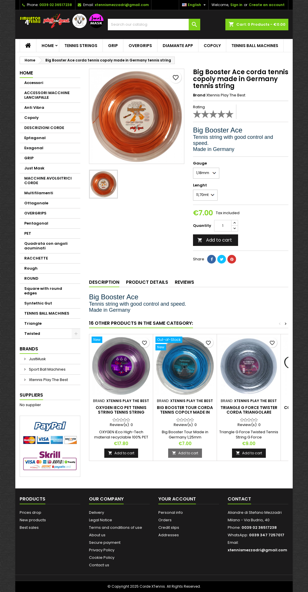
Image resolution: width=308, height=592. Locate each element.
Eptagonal (35, 138)
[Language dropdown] (194, 5)
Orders (165, 520)
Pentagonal (36, 223)
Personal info (170, 512)
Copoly (212, 45)
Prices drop (30, 512)
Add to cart (214, 240)
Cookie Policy (101, 557)
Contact (239, 499)
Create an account (267, 4)
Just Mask (34, 168)
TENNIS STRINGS (80, 45)
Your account (177, 499)
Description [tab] (104, 282)
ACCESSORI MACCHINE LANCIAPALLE (47, 95)
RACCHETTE (36, 258)
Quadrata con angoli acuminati (46, 246)
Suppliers (31, 395)
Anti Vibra (34, 107)
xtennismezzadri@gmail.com (122, 4)
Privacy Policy (101, 550)
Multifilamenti (38, 193)
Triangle (33, 323)
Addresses (168, 535)
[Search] (154, 24)
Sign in (236, 4)
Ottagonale (36, 203)
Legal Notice (100, 520)
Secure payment (104, 542)
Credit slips (168, 527)
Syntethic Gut (38, 303)
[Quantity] (222, 225)
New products (33, 520)
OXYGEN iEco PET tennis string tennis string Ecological (121, 412)
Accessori (33, 82)
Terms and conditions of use (115, 527)
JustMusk (37, 359)
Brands (29, 349)
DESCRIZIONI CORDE (44, 127)
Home (48, 45)
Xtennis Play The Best (48, 379)
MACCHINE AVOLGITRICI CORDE (48, 180)
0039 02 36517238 (55, 4)
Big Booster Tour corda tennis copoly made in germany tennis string (185, 412)
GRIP (113, 45)
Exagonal (33, 148)
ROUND (31, 278)
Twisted (32, 333)
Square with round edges (43, 291)
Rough (31, 268)
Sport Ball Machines (47, 369)
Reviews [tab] (184, 282)
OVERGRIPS (140, 45)
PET (27, 233)
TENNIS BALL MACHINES (254, 45)
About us (97, 535)
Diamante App (178, 45)
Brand (199, 95)
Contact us (99, 565)
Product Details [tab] (147, 282)
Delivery (96, 512)
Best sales (29, 527)
